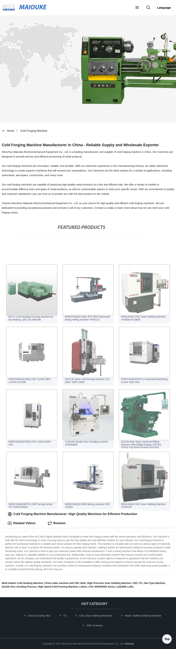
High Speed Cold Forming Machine (58, 586)
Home (10, 130)
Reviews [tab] (57, 523)
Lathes (83, 586)
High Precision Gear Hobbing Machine (109, 583)
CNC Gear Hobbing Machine (97, 615)
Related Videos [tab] (22, 523)
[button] (137, 7)
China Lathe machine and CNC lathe (65, 583)
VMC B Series (96, 625)
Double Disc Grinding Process (19, 586)
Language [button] (164, 7)
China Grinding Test (40, 615)
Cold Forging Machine (33, 130)
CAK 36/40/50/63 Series (101, 586)
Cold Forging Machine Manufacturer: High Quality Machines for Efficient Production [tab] (72, 514)
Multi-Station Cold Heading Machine (22, 583)
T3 (66, 615)
